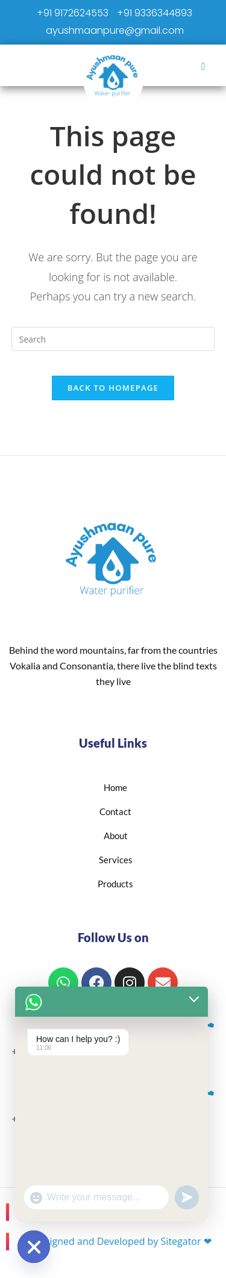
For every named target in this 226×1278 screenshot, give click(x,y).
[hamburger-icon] (203, 65)
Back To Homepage (113, 387)
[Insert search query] (113, 339)
